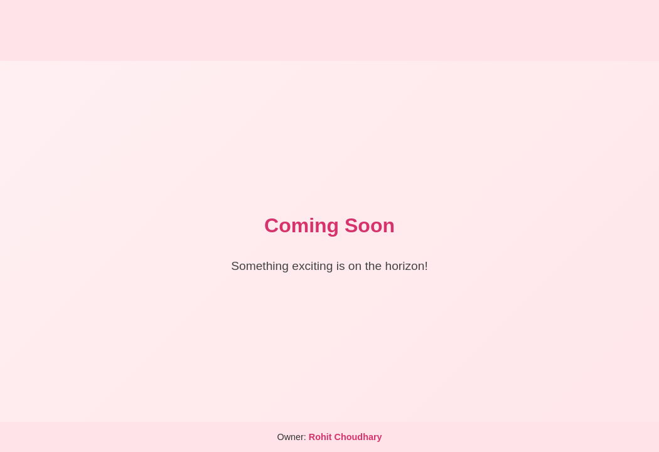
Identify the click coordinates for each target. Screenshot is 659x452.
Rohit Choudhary (345, 437)
